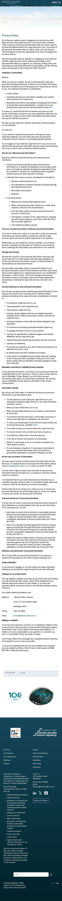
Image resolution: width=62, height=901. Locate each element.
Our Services (8, 753)
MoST (24, 888)
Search (35, 750)
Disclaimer (37, 760)
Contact (7, 764)
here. (51, 107)
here (34, 425)
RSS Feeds (37, 764)
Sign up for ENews (41, 800)
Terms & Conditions (40, 753)
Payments (37, 767)
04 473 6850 (43, 782)
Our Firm (7, 750)
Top (55, 883)
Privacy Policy (38, 757)
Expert (6, 888)
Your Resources (10, 757)
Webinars (7, 760)
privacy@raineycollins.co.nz (18, 466)
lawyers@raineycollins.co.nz (43, 787)
